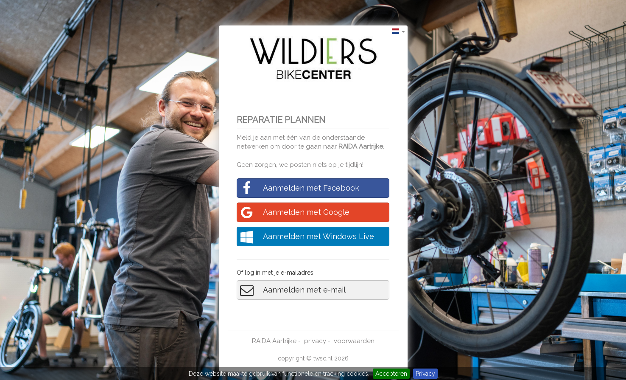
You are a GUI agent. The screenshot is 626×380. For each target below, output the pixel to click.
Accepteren (391, 373)
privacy (315, 341)
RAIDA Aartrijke (360, 146)
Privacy (425, 373)
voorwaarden (354, 341)
